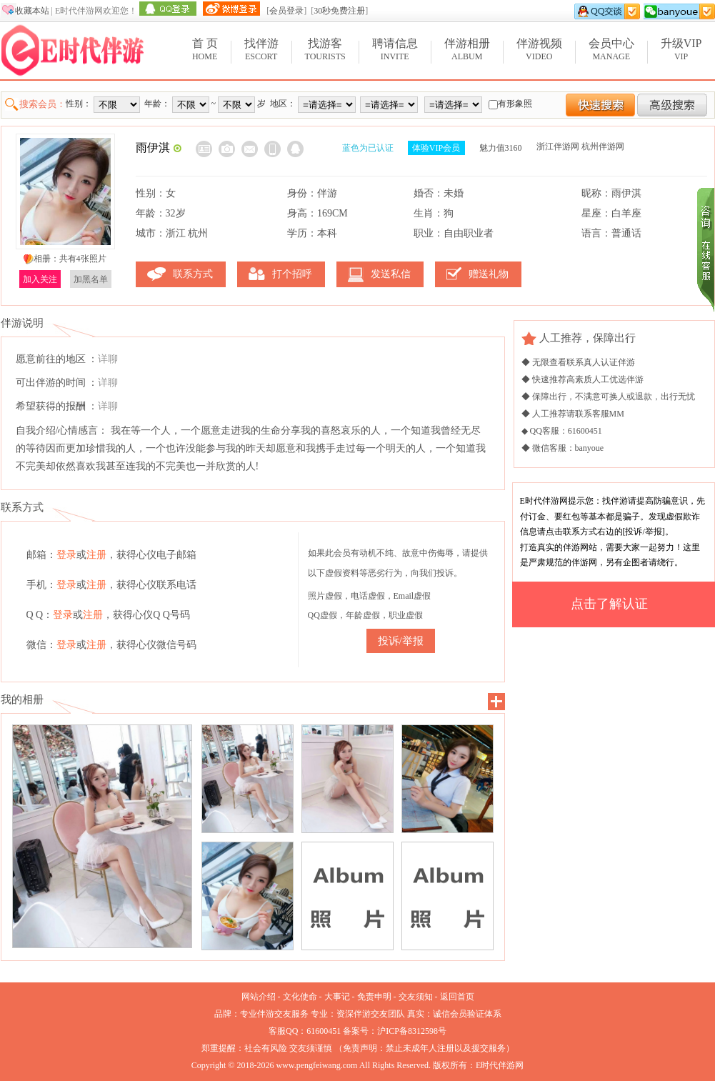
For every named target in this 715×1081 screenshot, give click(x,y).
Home (205, 48)
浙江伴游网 (557, 146)
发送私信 (391, 274)
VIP (681, 48)
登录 (66, 554)
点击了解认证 (609, 604)
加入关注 (40, 279)
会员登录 (286, 11)
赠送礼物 (489, 274)
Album (467, 48)
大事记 (337, 997)
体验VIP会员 (436, 148)
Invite (395, 48)
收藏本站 (32, 11)
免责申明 (374, 997)
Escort (261, 48)
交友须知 (416, 997)
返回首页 (457, 997)
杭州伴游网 (602, 146)
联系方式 (193, 274)
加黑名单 (91, 279)
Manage (611, 48)
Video (539, 48)
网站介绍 (258, 997)
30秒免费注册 (339, 11)
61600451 (323, 1031)
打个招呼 (292, 274)
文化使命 (300, 997)
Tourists (325, 48)
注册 (96, 554)
